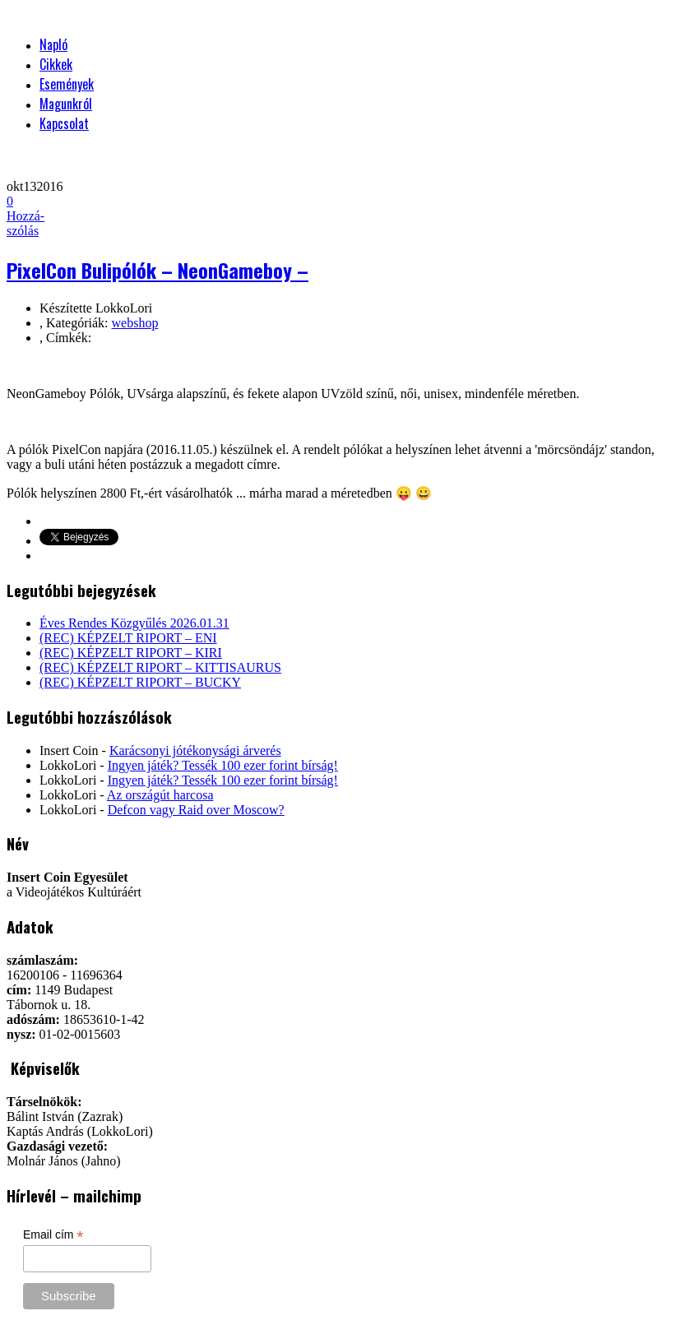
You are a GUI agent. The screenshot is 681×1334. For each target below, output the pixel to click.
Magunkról (65, 103)
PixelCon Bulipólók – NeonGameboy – (157, 270)
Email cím (53, 1235)
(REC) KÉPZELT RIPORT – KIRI (130, 653)
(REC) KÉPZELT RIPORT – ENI (128, 638)
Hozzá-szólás (25, 216)
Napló (53, 44)
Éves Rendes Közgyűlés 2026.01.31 (134, 623)
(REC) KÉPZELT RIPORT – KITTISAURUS (160, 667)
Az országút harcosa (160, 795)
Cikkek (55, 64)
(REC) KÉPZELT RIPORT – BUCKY (140, 682)
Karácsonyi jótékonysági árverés (195, 750)
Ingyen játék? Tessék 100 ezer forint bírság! (223, 765)
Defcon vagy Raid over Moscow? (196, 810)
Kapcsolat (64, 123)
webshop (135, 323)
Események (66, 84)
